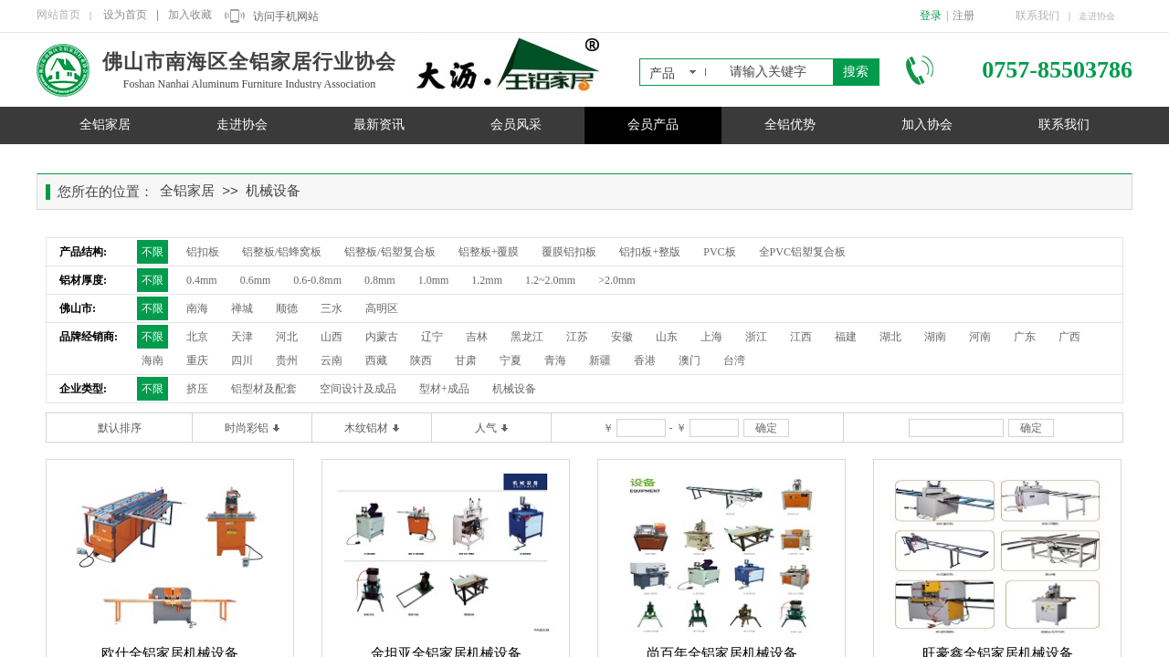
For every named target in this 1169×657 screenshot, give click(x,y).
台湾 (734, 360)
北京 (197, 336)
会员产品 (653, 124)
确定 (766, 428)
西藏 (376, 360)
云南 (331, 360)
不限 (152, 251)
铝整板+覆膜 (489, 251)
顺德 (287, 308)
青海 (555, 360)
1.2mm (486, 280)
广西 (1069, 336)
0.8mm (379, 280)
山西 (331, 336)
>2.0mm (616, 280)
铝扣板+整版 (649, 251)
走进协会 (242, 124)
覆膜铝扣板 (569, 251)
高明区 (381, 308)
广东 (1025, 336)
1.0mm (433, 280)
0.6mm (255, 280)
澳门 (689, 360)
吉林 (477, 336)
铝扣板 (202, 251)
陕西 (421, 360)
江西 (801, 336)
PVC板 (719, 251)
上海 (711, 336)
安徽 (622, 336)
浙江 (756, 336)
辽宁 (432, 336)
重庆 (197, 360)
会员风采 (516, 124)
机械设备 (273, 190)
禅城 (242, 308)
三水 (331, 308)
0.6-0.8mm (317, 280)
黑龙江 (527, 336)
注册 (963, 15)
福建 (846, 336)
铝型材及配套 (264, 388)
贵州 (287, 360)
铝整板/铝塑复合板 (389, 251)
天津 (242, 336)
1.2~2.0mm (550, 280)
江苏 (577, 336)
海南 (152, 360)
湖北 (890, 336)
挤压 (197, 388)
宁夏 (510, 360)
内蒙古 (381, 336)
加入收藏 (190, 14)
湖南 (935, 336)
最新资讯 (379, 124)
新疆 (600, 360)
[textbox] (777, 72)
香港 (645, 360)
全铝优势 (790, 124)
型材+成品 (444, 388)
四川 (242, 360)
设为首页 (125, 14)
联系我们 (1064, 124)
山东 (667, 336)
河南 (980, 336)
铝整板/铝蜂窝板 (281, 251)
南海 (197, 308)
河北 (287, 336)
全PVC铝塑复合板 (802, 251)
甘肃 (466, 360)
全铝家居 (105, 124)
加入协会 (927, 124)
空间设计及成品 (358, 388)
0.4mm (201, 280)
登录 (931, 15)
